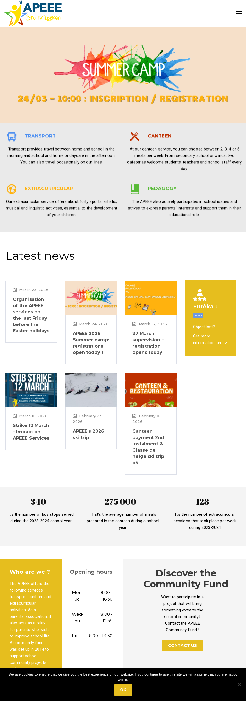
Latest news (40, 256)
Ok (123, 689)
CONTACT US (182, 645)
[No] (239, 684)
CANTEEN (160, 209)
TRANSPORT (40, 209)
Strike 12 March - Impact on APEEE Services (31, 432)
